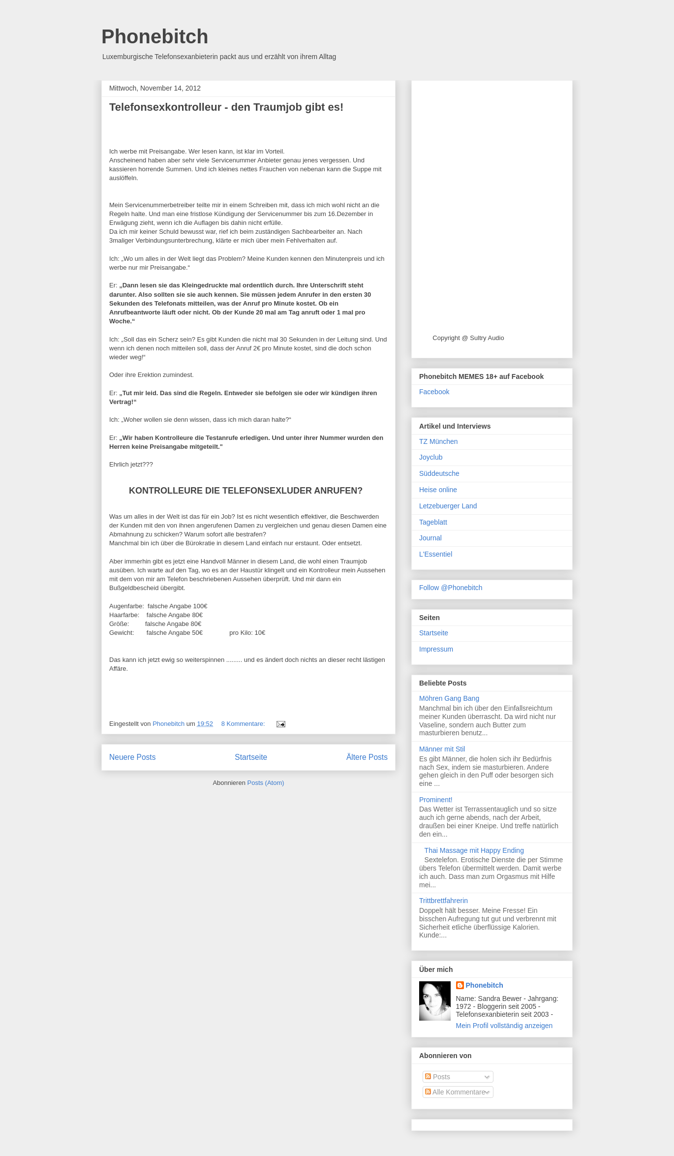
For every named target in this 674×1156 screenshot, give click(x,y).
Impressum (436, 649)
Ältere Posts (367, 757)
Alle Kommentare (455, 1092)
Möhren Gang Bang (449, 698)
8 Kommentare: (244, 723)
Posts (437, 1077)
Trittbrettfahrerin (443, 901)
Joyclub (430, 457)
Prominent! (436, 800)
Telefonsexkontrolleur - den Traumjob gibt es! (226, 107)
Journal (430, 538)
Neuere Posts (132, 757)
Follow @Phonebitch (451, 588)
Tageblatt (433, 522)
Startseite (251, 757)
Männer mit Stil (442, 749)
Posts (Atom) (265, 782)
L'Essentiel (435, 554)
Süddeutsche (439, 473)
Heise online (438, 490)
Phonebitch (155, 36)
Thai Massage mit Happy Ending (474, 850)
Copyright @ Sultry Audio (468, 338)
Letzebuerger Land (448, 506)
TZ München (438, 441)
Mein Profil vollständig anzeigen (504, 1026)
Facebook (434, 392)
